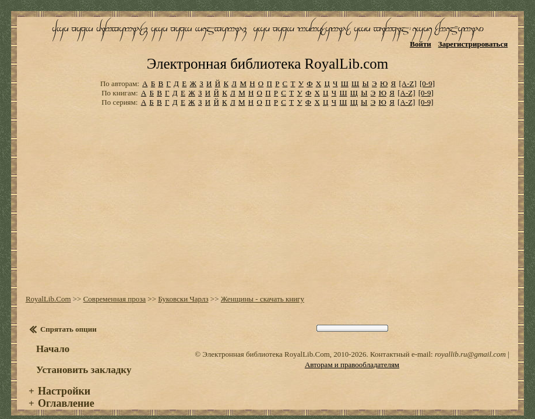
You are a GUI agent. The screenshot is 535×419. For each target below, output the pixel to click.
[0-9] (427, 73)
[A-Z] (407, 73)
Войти (420, 44)
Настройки (64, 381)
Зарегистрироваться (473, 44)
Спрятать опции (68, 319)
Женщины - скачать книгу (262, 289)
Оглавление (66, 393)
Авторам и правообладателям (352, 354)
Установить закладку (84, 359)
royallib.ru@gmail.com (470, 344)
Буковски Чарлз (183, 289)
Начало (52, 339)
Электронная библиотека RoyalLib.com (267, 54)
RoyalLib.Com (48, 289)
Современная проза (114, 289)
